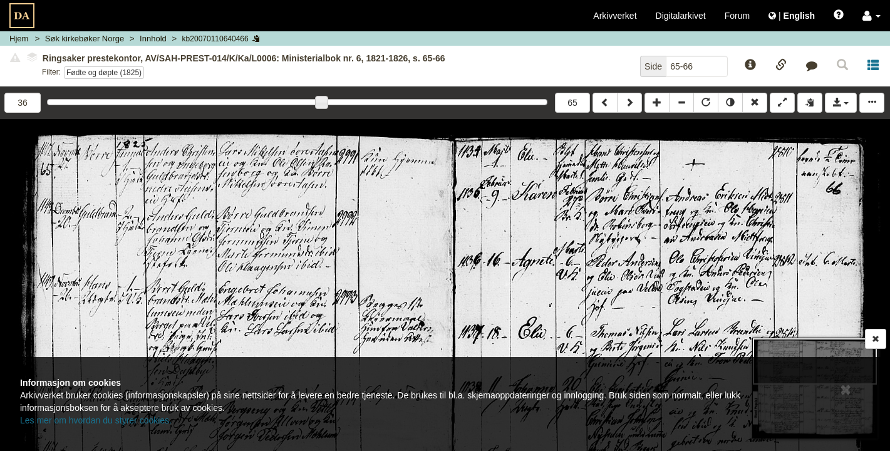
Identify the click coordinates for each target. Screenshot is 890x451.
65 (572, 103)
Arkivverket (614, 16)
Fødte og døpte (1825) (104, 72)
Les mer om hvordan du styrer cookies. (96, 420)
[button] (871, 15)
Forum (737, 16)
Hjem (18, 38)
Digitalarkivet (681, 16)
